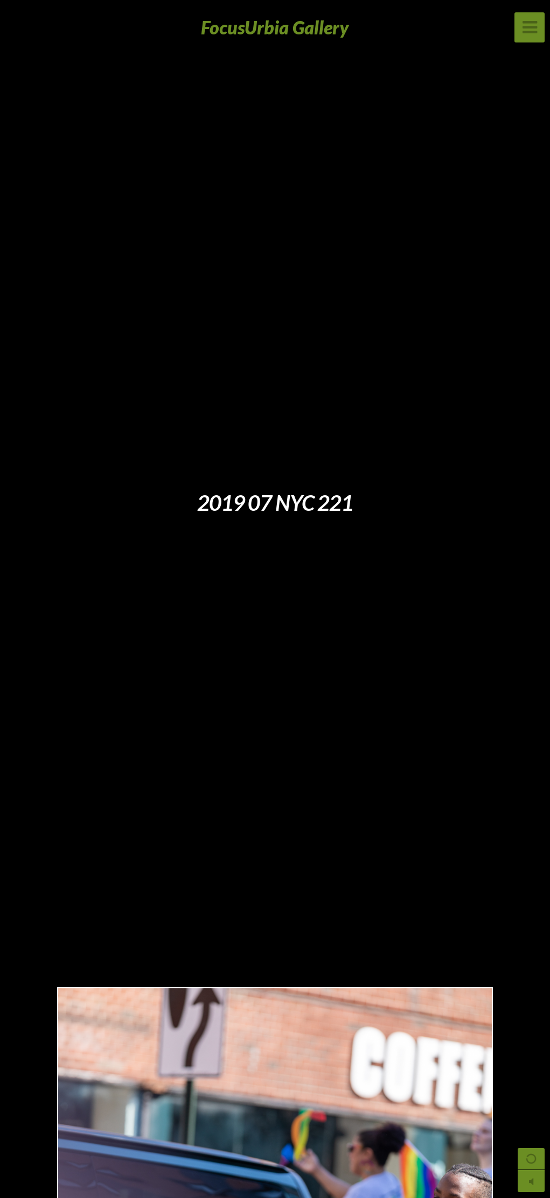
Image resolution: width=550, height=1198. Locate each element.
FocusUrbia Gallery (275, 27)
